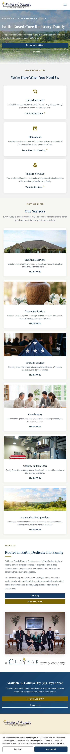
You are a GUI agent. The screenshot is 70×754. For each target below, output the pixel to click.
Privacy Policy (57, 743)
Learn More (35, 272)
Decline (17, 749)
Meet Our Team (35, 601)
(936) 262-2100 (35, 699)
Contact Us (35, 705)
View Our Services (35, 187)
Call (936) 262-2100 (35, 113)
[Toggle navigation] (65, 5)
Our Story (35, 595)
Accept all (51, 749)
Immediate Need (35, 45)
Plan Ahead (35, 52)
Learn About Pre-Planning (35, 150)
